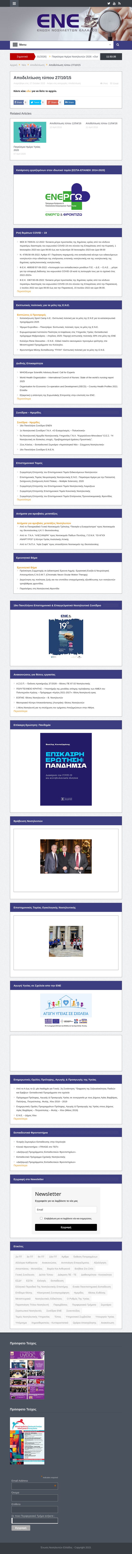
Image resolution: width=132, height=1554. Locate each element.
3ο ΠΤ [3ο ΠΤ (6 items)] (30, 1256)
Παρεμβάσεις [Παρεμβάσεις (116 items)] (60, 1304)
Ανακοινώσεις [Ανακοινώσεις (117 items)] (49, 1262)
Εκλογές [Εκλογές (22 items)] (41, 1280)
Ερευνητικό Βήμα (27, 567)
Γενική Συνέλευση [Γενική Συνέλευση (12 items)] (24, 1274)
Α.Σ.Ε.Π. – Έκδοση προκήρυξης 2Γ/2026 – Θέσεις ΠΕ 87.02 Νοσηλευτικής (53, 683)
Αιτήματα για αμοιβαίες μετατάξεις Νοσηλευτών (44, 523)
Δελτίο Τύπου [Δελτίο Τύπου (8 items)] (46, 1274)
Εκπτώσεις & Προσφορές (31, 314)
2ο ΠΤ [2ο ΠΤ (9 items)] (18, 1256)
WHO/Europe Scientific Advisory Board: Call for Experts (47, 372)
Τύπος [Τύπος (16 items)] (57, 1316)
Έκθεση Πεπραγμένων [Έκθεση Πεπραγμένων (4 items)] (85, 1256)
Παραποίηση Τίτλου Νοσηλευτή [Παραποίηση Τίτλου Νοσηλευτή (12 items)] (32, 1304)
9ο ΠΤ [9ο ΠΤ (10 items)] (41, 1256)
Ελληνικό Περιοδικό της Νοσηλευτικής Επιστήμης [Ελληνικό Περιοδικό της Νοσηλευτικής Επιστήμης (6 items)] (41, 1286)
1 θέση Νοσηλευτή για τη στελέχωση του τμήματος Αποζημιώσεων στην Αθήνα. (55, 707)
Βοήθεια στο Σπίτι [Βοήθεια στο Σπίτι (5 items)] (84, 1268)
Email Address (34, 1480)
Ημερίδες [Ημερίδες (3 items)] (79, 1292)
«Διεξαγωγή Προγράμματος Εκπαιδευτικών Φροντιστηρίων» (46, 1162)
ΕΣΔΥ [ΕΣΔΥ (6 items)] (18, 1280)
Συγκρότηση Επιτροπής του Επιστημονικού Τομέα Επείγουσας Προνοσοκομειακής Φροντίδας (66, 496)
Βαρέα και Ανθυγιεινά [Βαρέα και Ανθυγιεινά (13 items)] (58, 1268)
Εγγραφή (66, 1227)
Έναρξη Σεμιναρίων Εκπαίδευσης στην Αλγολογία (40, 1142)
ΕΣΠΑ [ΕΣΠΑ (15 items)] (29, 1280)
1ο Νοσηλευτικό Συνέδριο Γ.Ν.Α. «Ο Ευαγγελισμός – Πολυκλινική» (52, 430)
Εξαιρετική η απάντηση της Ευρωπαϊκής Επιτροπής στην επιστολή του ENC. (57, 395)
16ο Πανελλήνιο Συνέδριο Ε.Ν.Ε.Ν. (37, 449)
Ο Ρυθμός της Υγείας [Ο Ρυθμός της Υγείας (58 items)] (78, 1298)
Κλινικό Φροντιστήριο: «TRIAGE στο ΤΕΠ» (37, 1147)
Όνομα (15, 1492)
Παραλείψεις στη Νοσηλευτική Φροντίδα (39, 588)
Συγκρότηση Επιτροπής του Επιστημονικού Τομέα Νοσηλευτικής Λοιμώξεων (57, 486)
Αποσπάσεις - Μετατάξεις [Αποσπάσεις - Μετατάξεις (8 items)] (28, 1268)
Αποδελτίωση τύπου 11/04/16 (101, 123)
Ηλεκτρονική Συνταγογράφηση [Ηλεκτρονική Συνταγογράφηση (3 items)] (53, 1292)
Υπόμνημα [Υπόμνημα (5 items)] (21, 1322)
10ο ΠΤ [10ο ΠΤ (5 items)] (53, 1256)
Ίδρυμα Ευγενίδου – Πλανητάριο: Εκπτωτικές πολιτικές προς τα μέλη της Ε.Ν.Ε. (59, 327)
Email (114, 83)
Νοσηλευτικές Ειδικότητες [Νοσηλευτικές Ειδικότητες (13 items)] (48, 1298)
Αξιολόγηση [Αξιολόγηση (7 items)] (100, 1262)
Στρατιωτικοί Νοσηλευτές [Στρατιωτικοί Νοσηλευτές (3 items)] (28, 1310)
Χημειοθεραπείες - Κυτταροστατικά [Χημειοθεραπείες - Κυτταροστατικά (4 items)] (49, 1322)
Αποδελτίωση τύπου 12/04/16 (65, 123)
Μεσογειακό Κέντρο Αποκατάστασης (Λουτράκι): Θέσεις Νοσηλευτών (50, 702)
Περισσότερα (24, 291)
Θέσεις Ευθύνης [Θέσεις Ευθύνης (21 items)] (97, 1292)
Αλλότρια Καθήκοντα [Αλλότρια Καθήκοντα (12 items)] (26, 1262)
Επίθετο (16, 1504)
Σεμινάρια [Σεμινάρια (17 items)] (106, 1304)
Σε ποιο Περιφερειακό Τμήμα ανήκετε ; (33, 1515)
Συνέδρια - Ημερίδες (28, 422)
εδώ (28, 91)
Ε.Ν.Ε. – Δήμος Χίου (26, 1115)
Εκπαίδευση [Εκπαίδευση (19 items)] (57, 1280)
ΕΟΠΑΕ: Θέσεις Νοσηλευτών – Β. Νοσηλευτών (39, 697)
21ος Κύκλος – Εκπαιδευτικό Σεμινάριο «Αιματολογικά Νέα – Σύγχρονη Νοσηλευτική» (62, 444)
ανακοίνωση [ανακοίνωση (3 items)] (107, 1322)
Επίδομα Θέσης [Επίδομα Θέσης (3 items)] (23, 1292)
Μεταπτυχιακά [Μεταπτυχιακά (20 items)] (23, 1298)
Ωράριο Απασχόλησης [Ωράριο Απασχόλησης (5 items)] (84, 1322)
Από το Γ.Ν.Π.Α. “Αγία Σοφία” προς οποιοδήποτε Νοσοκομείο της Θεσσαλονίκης (59, 544)
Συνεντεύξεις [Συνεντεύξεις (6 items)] (73, 1310)
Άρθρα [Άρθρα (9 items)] (65, 1256)
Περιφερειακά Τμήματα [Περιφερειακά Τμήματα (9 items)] (84, 1304)
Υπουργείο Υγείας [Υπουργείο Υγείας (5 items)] (104, 1316)
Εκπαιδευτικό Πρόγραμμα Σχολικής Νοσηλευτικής (40, 1157)
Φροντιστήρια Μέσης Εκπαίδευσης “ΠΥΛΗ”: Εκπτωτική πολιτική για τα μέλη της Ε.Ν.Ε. (62, 350)
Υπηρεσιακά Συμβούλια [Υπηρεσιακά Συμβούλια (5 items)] (78, 1316)
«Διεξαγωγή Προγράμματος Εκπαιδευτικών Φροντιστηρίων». (46, 1152)
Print (104, 83)
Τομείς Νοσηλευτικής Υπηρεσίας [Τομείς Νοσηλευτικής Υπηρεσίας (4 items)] (32, 1316)
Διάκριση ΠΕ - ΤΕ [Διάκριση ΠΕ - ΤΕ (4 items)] (67, 1274)
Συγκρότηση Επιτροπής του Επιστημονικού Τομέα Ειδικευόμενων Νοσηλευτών (58, 472)
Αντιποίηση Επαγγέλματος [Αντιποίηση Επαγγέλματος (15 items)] (75, 1262)
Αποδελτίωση (74, 83)
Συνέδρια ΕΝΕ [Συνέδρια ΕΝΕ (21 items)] (54, 1310)
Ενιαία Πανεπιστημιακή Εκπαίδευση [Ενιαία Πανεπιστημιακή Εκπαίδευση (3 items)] (92, 1286)
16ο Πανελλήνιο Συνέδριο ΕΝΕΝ (36, 425)
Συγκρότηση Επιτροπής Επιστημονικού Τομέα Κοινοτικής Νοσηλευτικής (55, 491)
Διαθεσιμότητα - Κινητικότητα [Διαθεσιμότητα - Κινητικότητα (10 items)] (96, 1274)
